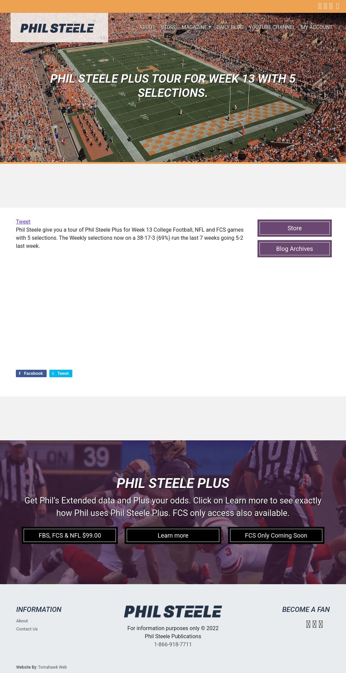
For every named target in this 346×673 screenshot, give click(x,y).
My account (317, 27)
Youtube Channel (272, 27)
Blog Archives (294, 248)
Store (168, 27)
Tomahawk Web (52, 667)
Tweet (23, 221)
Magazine (194, 27)
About (147, 27)
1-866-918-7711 (173, 644)
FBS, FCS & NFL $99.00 (70, 535)
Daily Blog (230, 27)
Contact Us (27, 628)
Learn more (172, 535)
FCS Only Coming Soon (276, 535)
